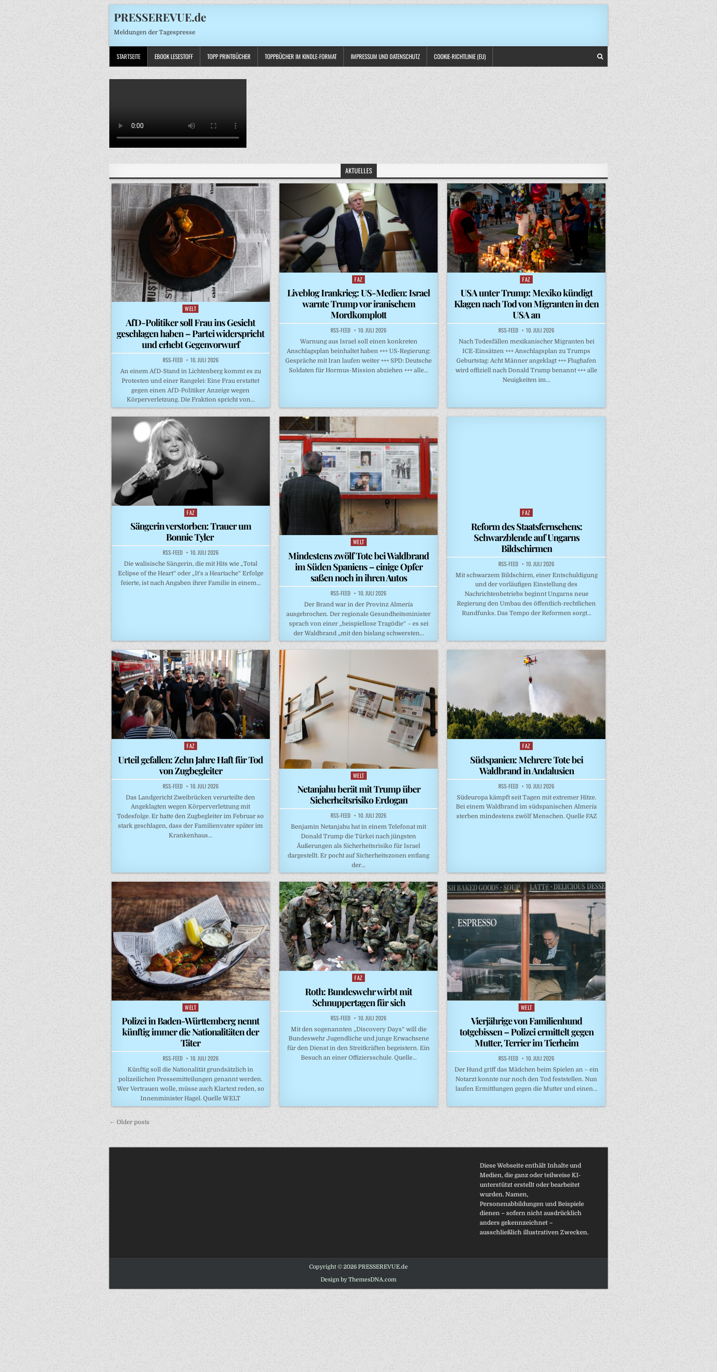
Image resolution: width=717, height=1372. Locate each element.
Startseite (128, 56)
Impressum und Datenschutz (385, 56)
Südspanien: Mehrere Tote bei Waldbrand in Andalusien (526, 765)
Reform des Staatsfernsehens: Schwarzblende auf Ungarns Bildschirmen (526, 537)
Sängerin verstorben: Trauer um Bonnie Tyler (190, 531)
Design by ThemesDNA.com (358, 1279)
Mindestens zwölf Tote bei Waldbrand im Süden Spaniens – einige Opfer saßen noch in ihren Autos (358, 566)
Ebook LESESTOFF (174, 56)
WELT (190, 308)
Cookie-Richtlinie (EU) (460, 56)
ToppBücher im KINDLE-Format (301, 56)
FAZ (358, 279)
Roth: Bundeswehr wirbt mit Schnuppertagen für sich (358, 996)
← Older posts (129, 1122)
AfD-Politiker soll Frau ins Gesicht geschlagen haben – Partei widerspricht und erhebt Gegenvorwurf (190, 333)
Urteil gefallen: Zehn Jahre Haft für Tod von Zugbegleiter (190, 765)
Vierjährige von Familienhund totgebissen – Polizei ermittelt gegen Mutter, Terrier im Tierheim (527, 1031)
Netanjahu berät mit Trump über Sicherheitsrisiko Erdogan (358, 794)
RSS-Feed (172, 360)
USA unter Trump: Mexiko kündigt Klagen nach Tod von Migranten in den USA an (526, 303)
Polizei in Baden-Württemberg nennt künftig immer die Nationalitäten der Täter (190, 1031)
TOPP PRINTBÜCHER (229, 56)
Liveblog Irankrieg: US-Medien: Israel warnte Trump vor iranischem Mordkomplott (358, 303)
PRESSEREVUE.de (160, 17)
